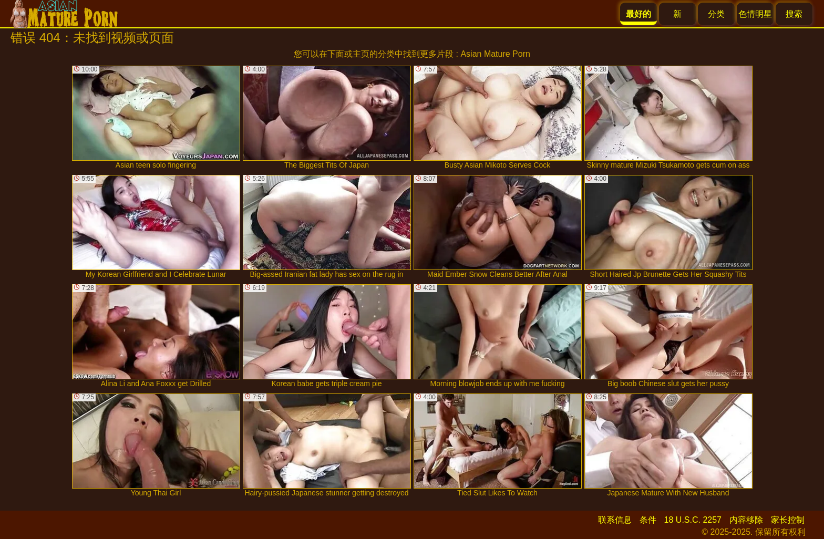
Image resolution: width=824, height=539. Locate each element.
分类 (716, 13)
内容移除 (746, 519)
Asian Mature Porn (495, 53)
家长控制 (788, 519)
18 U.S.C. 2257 (693, 519)
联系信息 (615, 519)
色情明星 (755, 13)
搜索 (794, 13)
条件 (648, 519)
